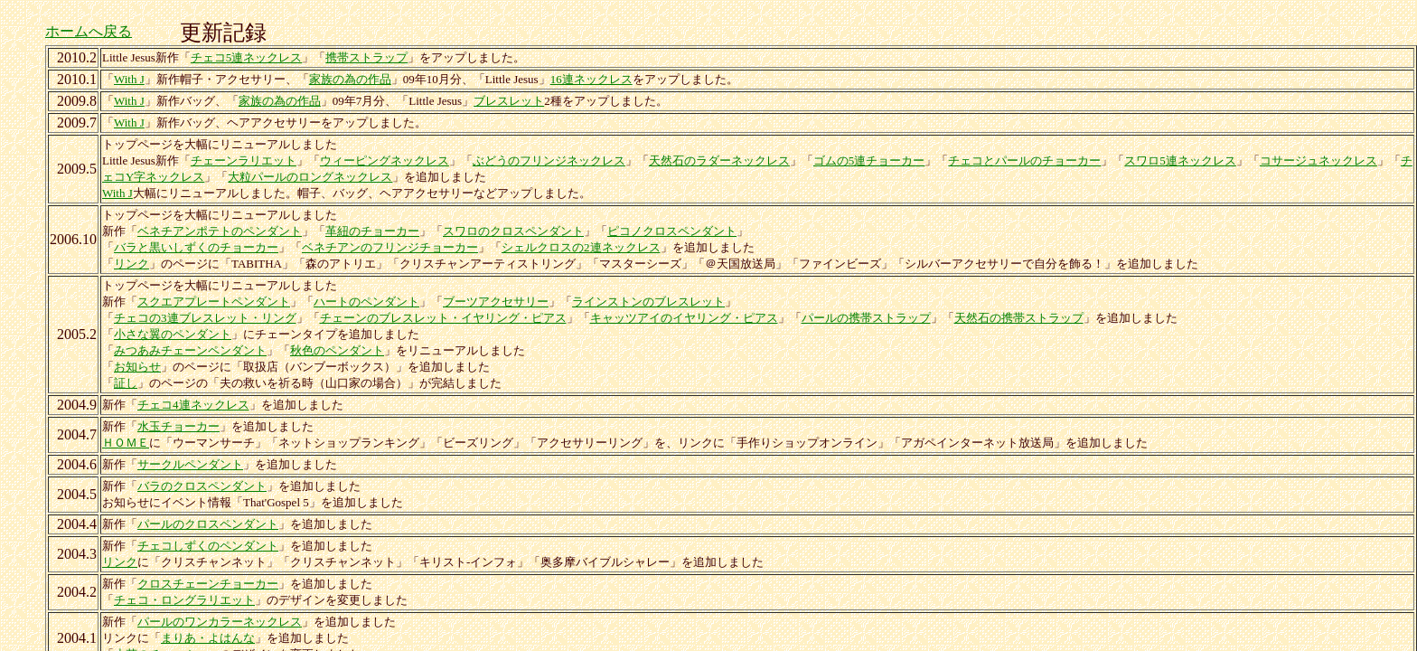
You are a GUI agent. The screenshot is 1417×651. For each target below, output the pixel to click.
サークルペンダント (190, 464)
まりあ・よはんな (208, 638)
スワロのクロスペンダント (513, 231)
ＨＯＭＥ (125, 442)
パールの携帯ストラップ (866, 318)
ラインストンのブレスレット (648, 301)
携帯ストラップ (366, 57)
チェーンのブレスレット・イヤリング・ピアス (443, 318)
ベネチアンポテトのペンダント (219, 231)
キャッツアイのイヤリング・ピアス (684, 318)
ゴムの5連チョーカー (869, 160)
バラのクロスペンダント (202, 486)
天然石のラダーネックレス (719, 160)
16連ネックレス (591, 79)
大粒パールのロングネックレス (310, 177)
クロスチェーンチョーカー (207, 583)
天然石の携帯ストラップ (1019, 318)
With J (129, 79)
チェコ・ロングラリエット (184, 600)
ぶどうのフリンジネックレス (549, 160)
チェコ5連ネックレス (247, 57)
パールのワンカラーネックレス (219, 621)
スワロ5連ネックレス (1180, 160)
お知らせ (137, 366)
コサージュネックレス (1318, 160)
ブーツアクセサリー (496, 301)
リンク (131, 263)
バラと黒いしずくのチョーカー (196, 247)
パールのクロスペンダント (207, 524)
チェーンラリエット (243, 160)
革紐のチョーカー (372, 231)
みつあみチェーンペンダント (190, 350)
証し (125, 383)
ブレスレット (509, 101)
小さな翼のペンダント (172, 334)
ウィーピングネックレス (384, 160)
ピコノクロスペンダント (672, 231)
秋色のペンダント (337, 350)
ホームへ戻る (88, 31)
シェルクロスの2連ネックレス (581, 247)
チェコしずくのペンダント (207, 545)
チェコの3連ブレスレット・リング (205, 318)
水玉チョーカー (178, 426)
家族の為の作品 (350, 79)
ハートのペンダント (366, 301)
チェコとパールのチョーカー (1024, 160)
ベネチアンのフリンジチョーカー (390, 247)
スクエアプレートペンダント (213, 301)
